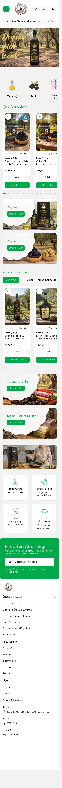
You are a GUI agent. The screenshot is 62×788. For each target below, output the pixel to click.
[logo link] (20, 9)
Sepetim (7, 655)
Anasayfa (8, 648)
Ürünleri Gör (16, 214)
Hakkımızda (9, 635)
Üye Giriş (7, 687)
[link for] (29, 47)
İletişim (6, 673)
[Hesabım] (44, 9)
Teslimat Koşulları (12, 603)
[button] (4, 193)
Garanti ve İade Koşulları (16, 628)
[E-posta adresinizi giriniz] (29, 562)
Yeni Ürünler (9, 667)
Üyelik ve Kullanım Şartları (17, 616)
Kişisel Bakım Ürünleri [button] (49, 280)
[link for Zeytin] (34, 89)
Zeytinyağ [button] (11, 280)
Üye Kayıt (8, 693)
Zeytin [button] (30, 280)
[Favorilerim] (35, 9)
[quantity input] (17, 177)
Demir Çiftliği (11, 158)
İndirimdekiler (10, 661)
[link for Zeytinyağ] (12, 89)
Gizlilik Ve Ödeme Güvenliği (17, 610)
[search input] (29, 21)
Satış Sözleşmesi (11, 622)
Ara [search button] (50, 21)
